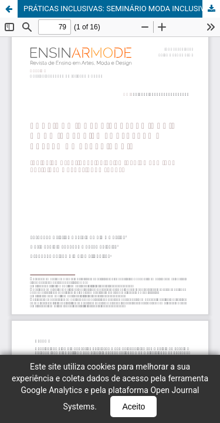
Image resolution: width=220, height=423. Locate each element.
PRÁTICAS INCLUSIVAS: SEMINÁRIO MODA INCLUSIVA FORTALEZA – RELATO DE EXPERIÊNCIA (121, 8)
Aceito (133, 406)
